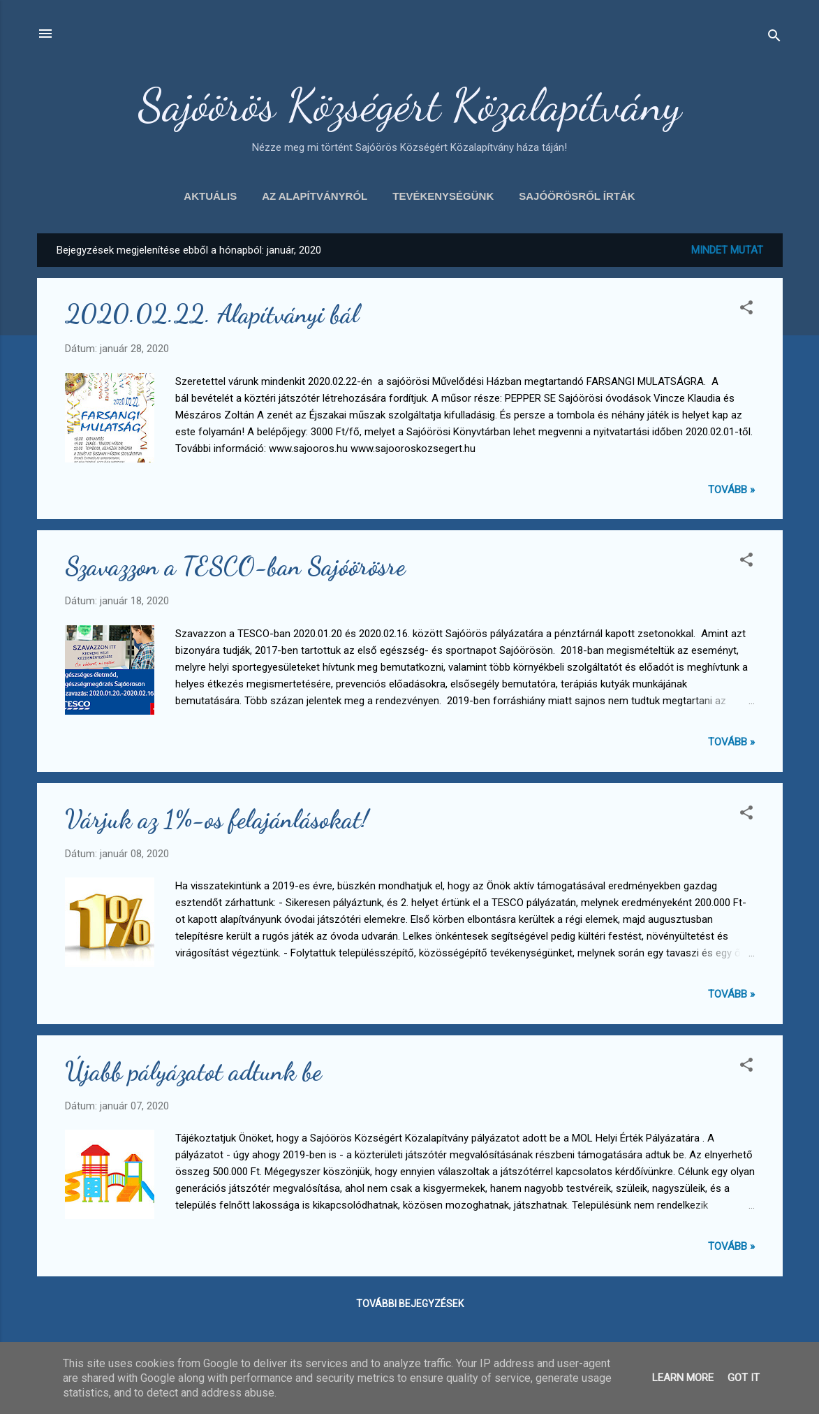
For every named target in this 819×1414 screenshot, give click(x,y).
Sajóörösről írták (577, 196)
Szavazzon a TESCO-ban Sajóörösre (235, 566)
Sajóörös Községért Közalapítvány (409, 104)
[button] (746, 310)
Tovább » (731, 489)
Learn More (683, 1377)
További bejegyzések (410, 1303)
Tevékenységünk (443, 196)
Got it (744, 1377)
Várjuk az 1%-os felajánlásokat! (217, 819)
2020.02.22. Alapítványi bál (212, 314)
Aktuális (210, 196)
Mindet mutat (727, 250)
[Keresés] (774, 38)
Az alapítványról (314, 196)
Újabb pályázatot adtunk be (193, 1071)
